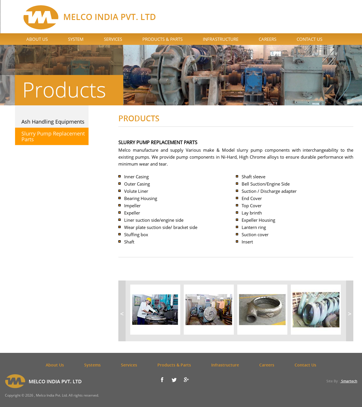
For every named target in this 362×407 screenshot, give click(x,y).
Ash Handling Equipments (52, 121)
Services (113, 39)
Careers (267, 39)
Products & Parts (162, 39)
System (76, 39)
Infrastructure (220, 39)
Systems (92, 365)
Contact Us (309, 39)
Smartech (348, 381)
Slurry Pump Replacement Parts (53, 136)
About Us (37, 39)
